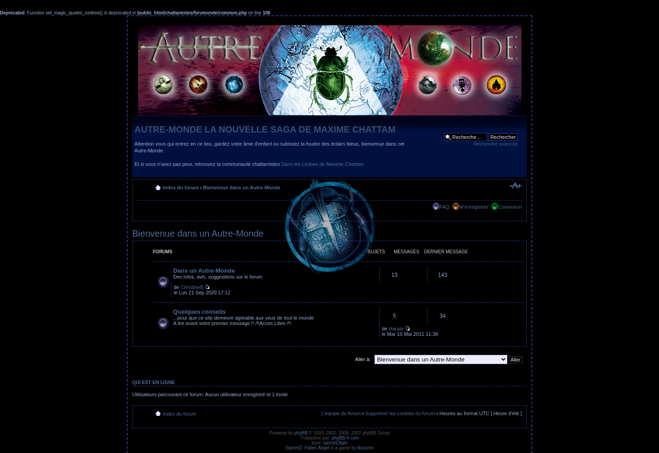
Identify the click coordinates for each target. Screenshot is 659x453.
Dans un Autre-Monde (204, 270)
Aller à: (362, 359)
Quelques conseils (199, 311)
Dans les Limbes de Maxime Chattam (322, 164)
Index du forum (180, 187)
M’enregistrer (473, 207)
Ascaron (365, 447)
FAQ (444, 207)
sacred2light (335, 442)
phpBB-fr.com (345, 437)
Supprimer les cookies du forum (400, 413)
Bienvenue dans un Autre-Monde (241, 187)
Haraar (396, 328)
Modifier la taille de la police (515, 186)
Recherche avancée (496, 143)
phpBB (301, 432)
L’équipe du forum (340, 413)
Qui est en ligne (153, 382)
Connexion (510, 207)
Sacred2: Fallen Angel (307, 447)
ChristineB (191, 287)
